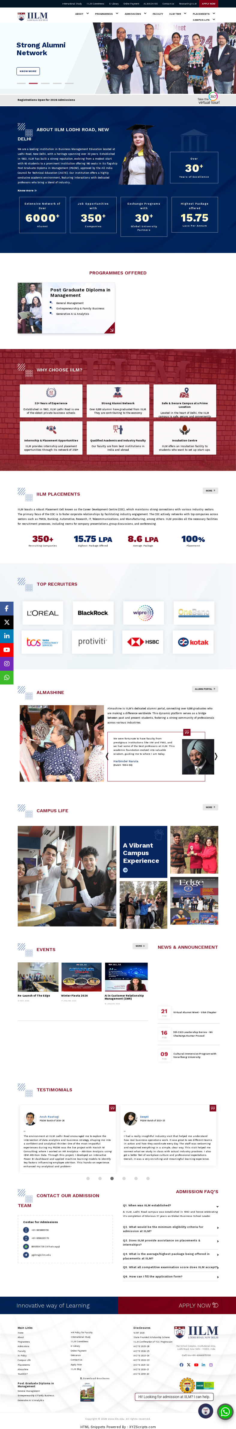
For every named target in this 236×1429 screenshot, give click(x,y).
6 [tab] (166, 768)
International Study (72, 3)
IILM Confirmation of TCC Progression (152, 1341)
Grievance (76, 1355)
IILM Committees (95, 3)
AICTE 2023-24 (141, 1355)
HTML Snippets (92, 1427)
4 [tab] (57, 87)
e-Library (75, 1346)
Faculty (158, 14)
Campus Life (201, 20)
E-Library (114, 3)
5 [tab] (69, 87)
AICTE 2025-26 (141, 1346)
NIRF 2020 (139, 1332)
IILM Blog (76, 1369)
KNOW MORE (28, 71)
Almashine (23, 1369)
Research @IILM (188, 3)
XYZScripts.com (142, 1427)
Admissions (133, 14)
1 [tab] (21, 87)
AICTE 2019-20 (141, 1374)
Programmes (104, 14)
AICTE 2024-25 (141, 1351)
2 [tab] (33, 87)
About (79, 14)
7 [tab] (178, 768)
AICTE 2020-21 (141, 1369)
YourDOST (23, 1374)
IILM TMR (175, 14)
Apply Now (76, 1364)
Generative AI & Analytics (31, 1400)
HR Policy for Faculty (82, 1332)
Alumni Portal (205, 695)
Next (112, 755)
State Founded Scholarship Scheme (151, 1337)
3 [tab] (45, 87)
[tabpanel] (118, 58)
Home (20, 1332)
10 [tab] (130, 777)
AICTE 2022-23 (141, 1360)
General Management (29, 1391)
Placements (201, 14)
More (210, 496)
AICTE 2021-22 (141, 1365)
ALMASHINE (151, 3)
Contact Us (168, 3)
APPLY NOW (208, 3)
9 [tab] (118, 777)
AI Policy (22, 1355)
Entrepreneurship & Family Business (36, 1395)
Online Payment (131, 3)
